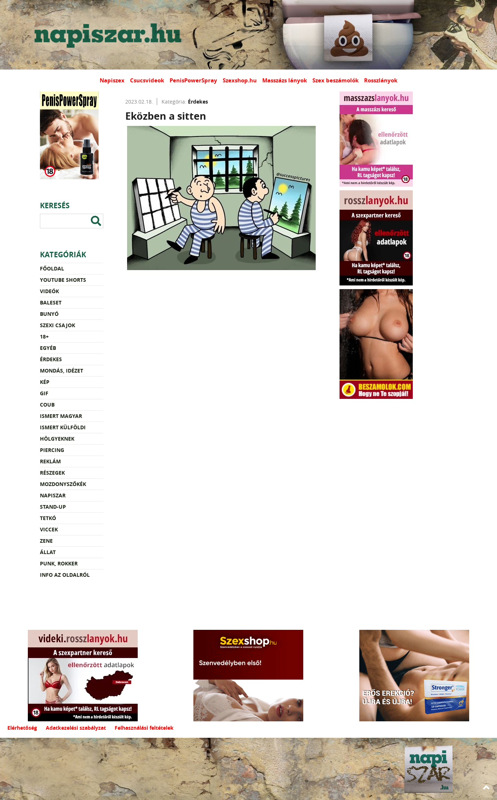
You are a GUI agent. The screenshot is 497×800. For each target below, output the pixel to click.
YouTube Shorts (63, 279)
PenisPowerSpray (193, 80)
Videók (49, 291)
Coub (47, 404)
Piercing (52, 449)
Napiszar (53, 495)
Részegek (52, 472)
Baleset (51, 302)
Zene (46, 540)
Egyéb (48, 347)
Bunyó (49, 313)
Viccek (49, 529)
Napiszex (112, 80)
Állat (48, 552)
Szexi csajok (57, 325)
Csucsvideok (147, 80)
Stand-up (53, 506)
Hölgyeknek (57, 438)
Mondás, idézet (61, 370)
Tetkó (48, 518)
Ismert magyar (61, 415)
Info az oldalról (65, 574)
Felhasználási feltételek (144, 727)
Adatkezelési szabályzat (76, 727)
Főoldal (52, 268)
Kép (44, 381)
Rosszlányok (380, 80)
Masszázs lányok (284, 80)
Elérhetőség (22, 727)
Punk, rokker (59, 563)
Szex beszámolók (335, 80)
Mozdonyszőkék (63, 484)
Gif (44, 393)
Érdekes (51, 359)
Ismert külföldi (63, 427)
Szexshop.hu (240, 80)
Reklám (50, 461)
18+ (44, 336)
